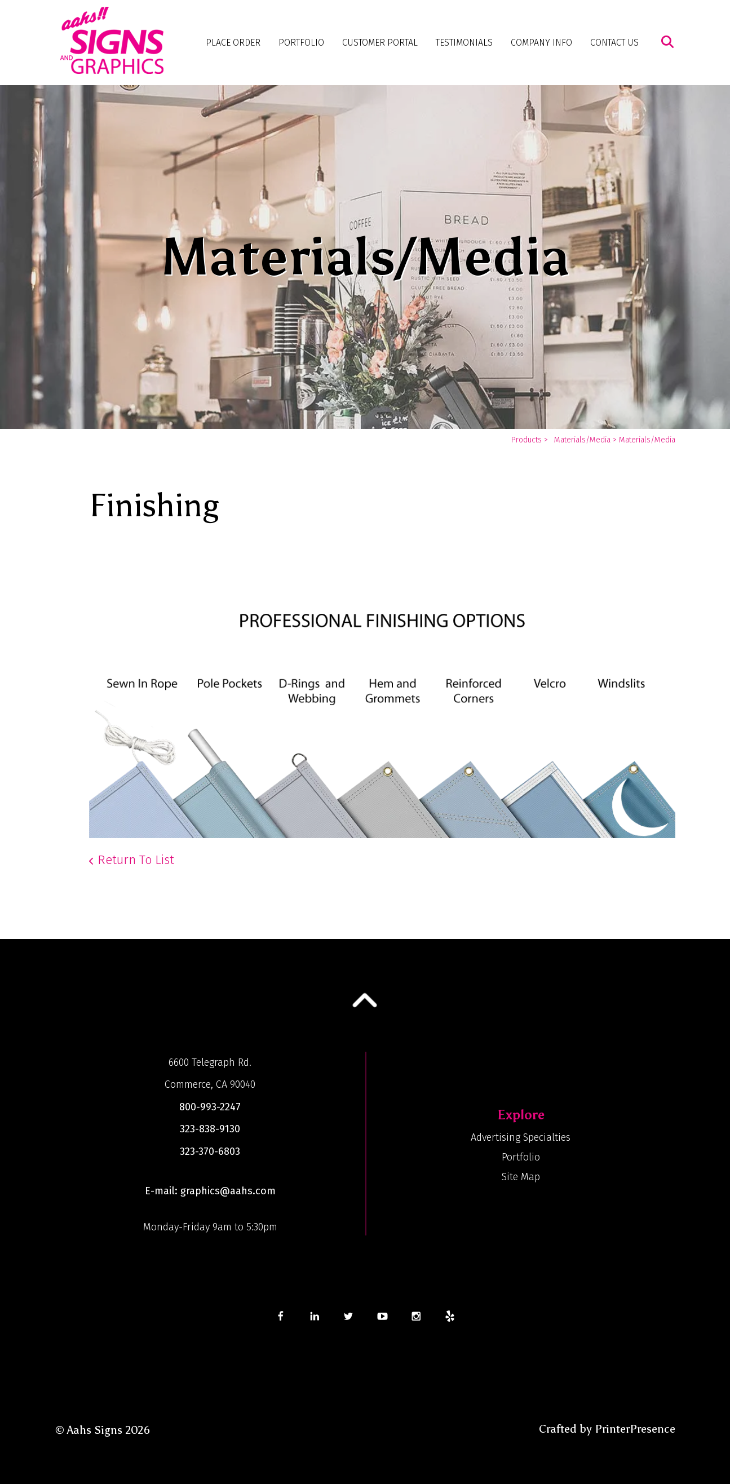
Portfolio (301, 42)
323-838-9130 (210, 1129)
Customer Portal (380, 42)
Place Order (233, 42)
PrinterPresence (635, 1429)
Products (526, 440)
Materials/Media (582, 440)
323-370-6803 (210, 1151)
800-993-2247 (210, 1107)
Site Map (521, 1177)
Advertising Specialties (520, 1137)
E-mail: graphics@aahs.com (210, 1191)
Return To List (136, 859)
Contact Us (614, 42)
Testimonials (464, 42)
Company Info (541, 42)
